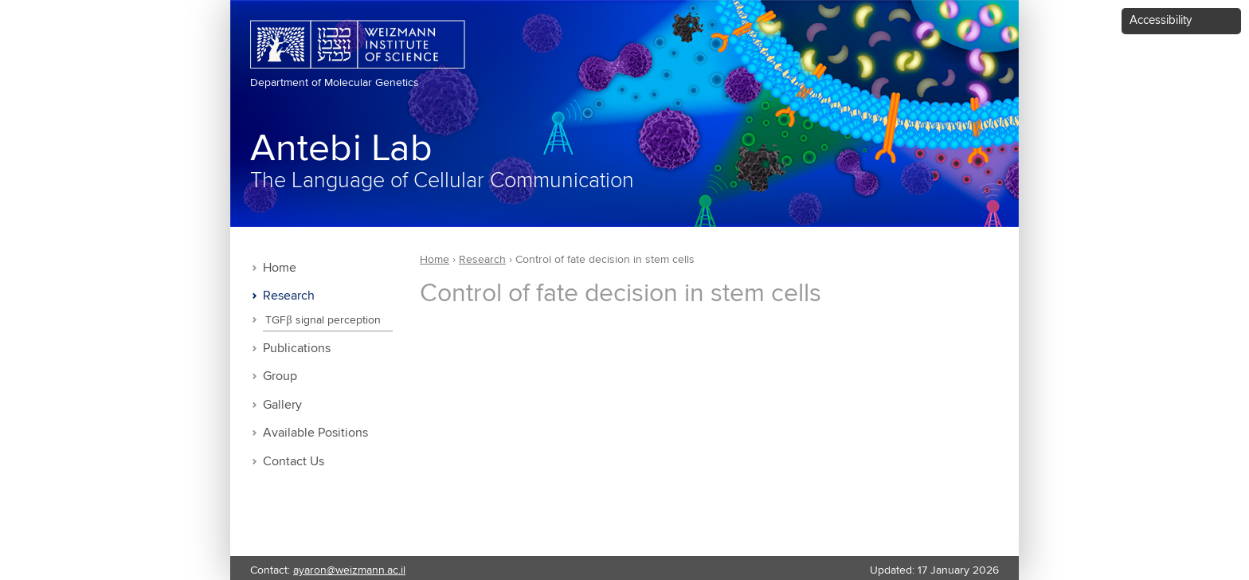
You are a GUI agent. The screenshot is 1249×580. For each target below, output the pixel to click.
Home (279, 268)
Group (280, 376)
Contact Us (293, 461)
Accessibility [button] (1161, 20)
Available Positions (315, 433)
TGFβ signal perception (322, 320)
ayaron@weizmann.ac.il (349, 570)
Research (289, 296)
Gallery (282, 405)
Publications (297, 348)
